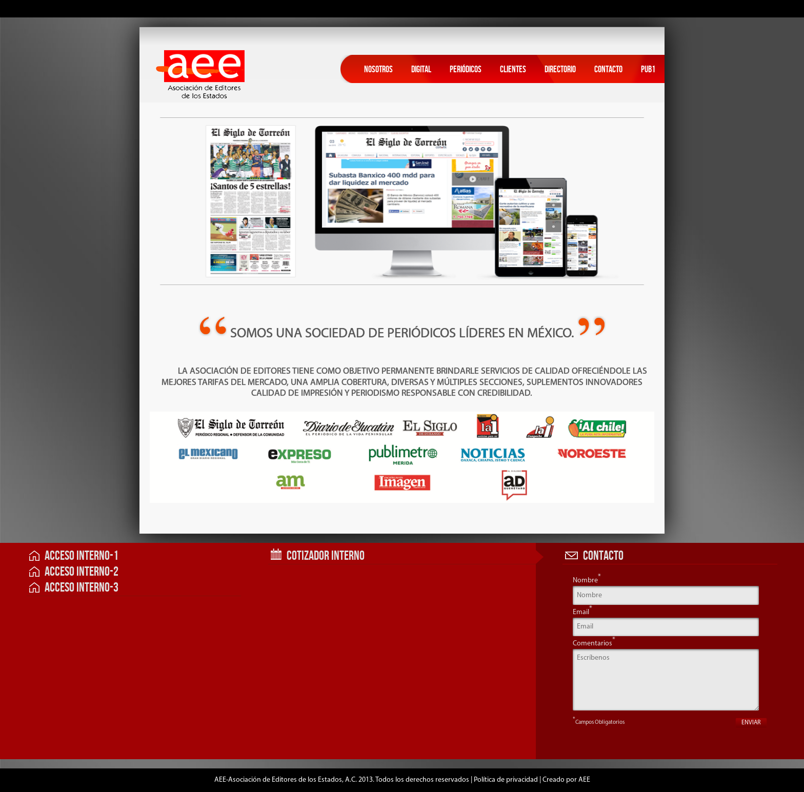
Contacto (608, 69)
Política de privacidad (506, 780)
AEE (584, 780)
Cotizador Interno (318, 556)
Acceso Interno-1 (73, 556)
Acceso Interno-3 (73, 588)
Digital (421, 69)
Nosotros (378, 69)
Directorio (560, 69)
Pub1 (648, 69)
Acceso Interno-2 (73, 572)
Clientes (513, 69)
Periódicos (465, 69)
